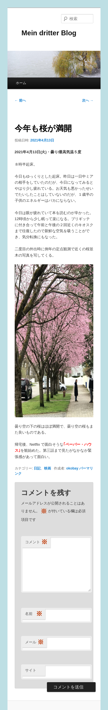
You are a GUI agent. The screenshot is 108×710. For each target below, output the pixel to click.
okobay (72, 468)
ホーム (21, 83)
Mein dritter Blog (46, 33)
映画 (47, 468)
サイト (30, 670)
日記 (37, 468)
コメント (36, 542)
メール (34, 642)
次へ (87, 100)
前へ (20, 100)
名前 (33, 614)
